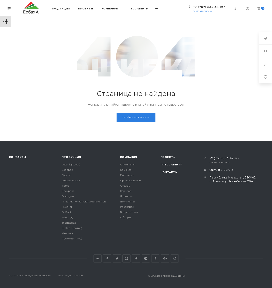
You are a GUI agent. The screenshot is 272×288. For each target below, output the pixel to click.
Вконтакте (98, 258)
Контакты (17, 156)
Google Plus (165, 258)
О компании (127, 164)
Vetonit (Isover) (71, 164)
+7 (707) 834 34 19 (208, 7)
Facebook (107, 258)
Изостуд (67, 217)
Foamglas (68, 196)
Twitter (117, 258)
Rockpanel (68, 190)
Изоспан (67, 233)
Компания (128, 156)
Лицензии (126, 196)
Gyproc (66, 175)
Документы (127, 201)
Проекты (168, 156)
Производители (130, 180)
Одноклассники (155, 258)
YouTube (146, 258)
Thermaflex (69, 222)
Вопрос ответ (129, 212)
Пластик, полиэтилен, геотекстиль (84, 201)
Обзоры (125, 217)
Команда (125, 169)
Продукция (71, 156)
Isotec (65, 185)
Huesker (67, 206)
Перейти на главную (136, 117)
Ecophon (67, 169)
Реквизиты (127, 206)
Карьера (125, 190)
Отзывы (125, 185)
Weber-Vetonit (71, 180)
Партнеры (127, 175)
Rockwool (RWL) (72, 238)
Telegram (136, 258)
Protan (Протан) (72, 227)
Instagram (126, 258)
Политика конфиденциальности (30, 275)
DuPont (66, 212)
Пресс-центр (171, 164)
